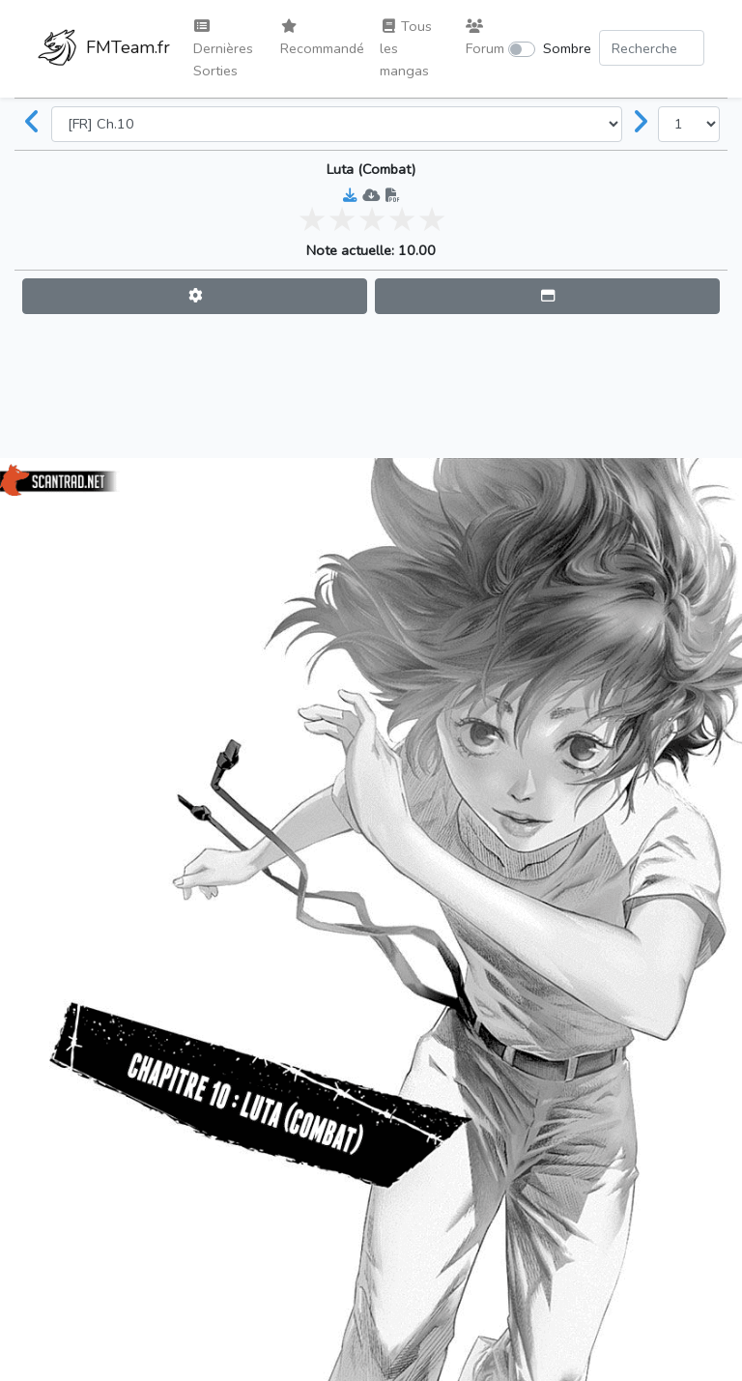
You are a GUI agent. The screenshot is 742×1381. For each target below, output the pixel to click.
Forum (485, 38)
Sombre (567, 48)
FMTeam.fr (104, 49)
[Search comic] (651, 48)
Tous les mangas (406, 48)
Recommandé (322, 38)
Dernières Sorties (223, 49)
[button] (194, 296)
